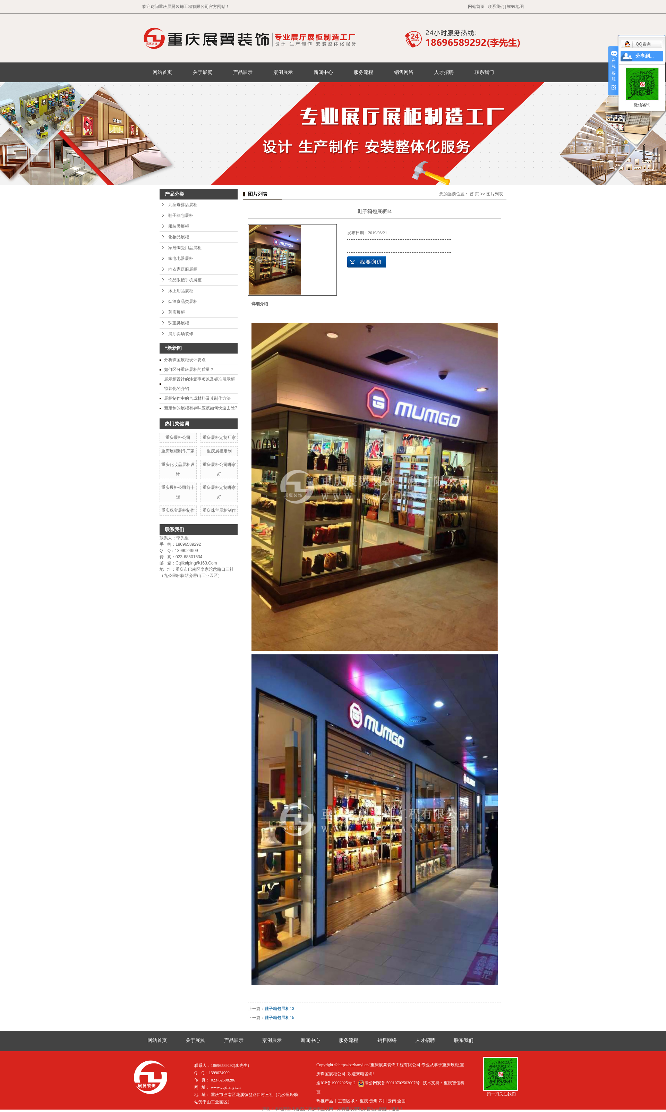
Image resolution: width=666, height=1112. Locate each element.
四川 (382, 1100)
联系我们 (496, 6)
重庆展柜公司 (177, 437)
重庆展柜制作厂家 (178, 451)
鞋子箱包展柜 (180, 215)
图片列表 (494, 194)
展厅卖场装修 (180, 333)
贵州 (373, 1100)
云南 (392, 1100)
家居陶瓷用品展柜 (185, 247)
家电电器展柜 (180, 258)
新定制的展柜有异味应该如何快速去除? (200, 408)
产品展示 (243, 72)
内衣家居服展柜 (182, 269)
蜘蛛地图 (515, 6)
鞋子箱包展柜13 (279, 1008)
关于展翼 (202, 72)
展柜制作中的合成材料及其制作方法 (197, 398)
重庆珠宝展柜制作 (178, 510)
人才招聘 (444, 72)
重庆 (364, 1100)
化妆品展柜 (178, 237)
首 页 (474, 194)
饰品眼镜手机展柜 (185, 280)
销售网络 (403, 72)
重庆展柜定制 (219, 451)
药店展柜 (176, 312)
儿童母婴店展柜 (182, 204)
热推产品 (324, 1100)
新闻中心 (323, 72)
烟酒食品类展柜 (182, 301)
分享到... (644, 56)
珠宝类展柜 (178, 323)
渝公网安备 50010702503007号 (389, 1082)
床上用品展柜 (180, 290)
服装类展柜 (178, 226)
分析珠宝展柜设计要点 (185, 359)
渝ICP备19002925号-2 (336, 1082)
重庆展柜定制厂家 (219, 437)
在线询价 (366, 262)
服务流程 (363, 72)
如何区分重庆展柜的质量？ (189, 369)
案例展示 (283, 72)
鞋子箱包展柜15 (279, 1017)
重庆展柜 (450, 1064)
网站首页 (476, 6)
